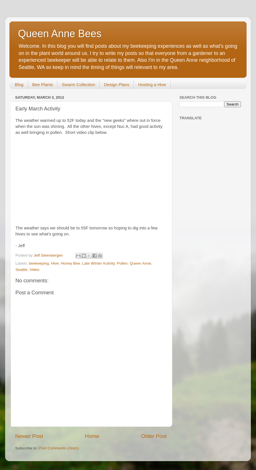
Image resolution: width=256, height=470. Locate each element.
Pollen (122, 263)
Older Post (154, 436)
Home (92, 436)
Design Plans (116, 84)
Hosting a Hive (152, 84)
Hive (55, 263)
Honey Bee (70, 263)
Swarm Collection (78, 84)
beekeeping (39, 263)
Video (34, 269)
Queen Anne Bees (59, 33)
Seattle (21, 269)
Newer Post (29, 436)
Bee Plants (42, 84)
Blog (19, 84)
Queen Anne (140, 263)
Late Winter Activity (98, 263)
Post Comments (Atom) (59, 448)
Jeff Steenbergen (49, 255)
